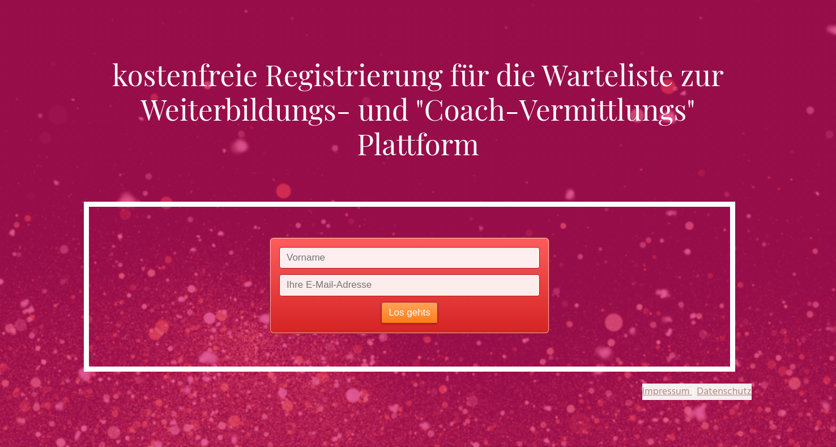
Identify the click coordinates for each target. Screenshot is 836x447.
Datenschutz (724, 392)
